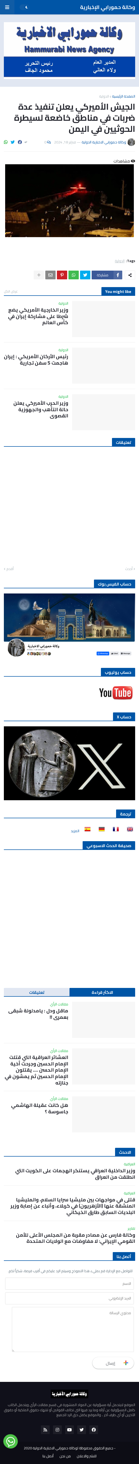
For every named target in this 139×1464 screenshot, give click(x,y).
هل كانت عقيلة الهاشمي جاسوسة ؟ (39, 1108)
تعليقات (37, 992)
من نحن (65, 1456)
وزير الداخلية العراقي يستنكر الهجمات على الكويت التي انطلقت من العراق (75, 1173)
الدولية (104, 96)
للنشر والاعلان (87, 1456)
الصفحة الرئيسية (123, 96)
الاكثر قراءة (102, 992)
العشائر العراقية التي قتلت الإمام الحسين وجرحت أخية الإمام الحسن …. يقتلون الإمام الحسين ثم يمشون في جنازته (36, 1070)
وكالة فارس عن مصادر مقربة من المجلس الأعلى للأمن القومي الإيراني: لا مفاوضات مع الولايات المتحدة (75, 1238)
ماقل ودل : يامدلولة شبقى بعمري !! (38, 1013)
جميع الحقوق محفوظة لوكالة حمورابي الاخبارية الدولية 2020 (68, 1448)
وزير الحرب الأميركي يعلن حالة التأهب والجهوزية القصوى (40, 409)
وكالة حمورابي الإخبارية (107, 7)
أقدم (10, 569)
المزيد (75, 831)
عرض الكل (11, 291)
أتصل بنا (48, 1456)
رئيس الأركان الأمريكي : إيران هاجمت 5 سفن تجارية (36, 359)
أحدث (129, 569)
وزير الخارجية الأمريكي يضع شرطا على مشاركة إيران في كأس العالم (38, 316)
